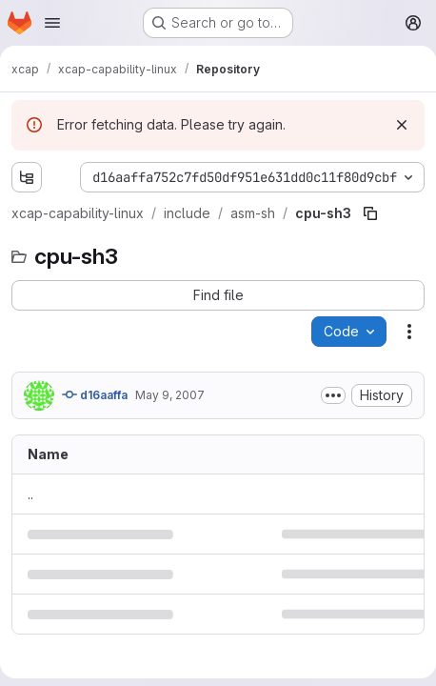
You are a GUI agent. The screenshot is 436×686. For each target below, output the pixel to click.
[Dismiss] (401, 124)
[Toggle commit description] (333, 395)
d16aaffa (95, 394)
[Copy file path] (370, 213)
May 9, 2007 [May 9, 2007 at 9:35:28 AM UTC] (170, 395)
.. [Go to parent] (30, 494)
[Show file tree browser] (26, 177)
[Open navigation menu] (52, 23)
